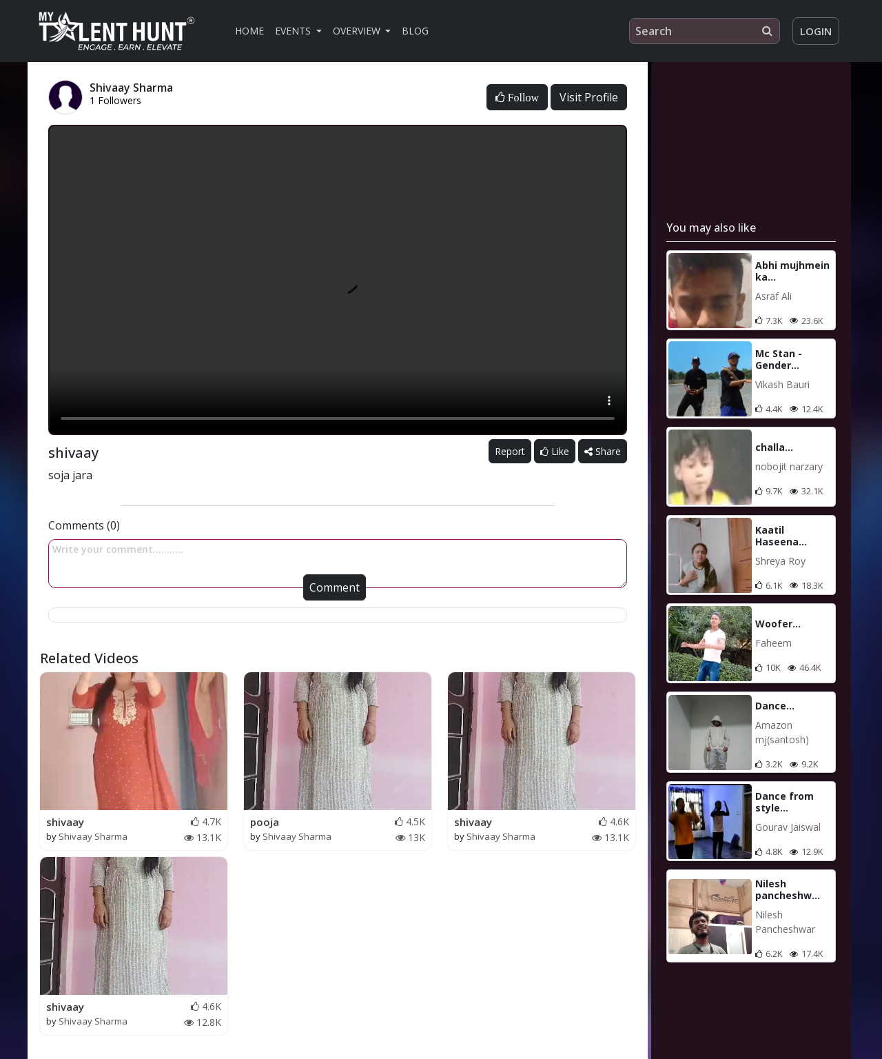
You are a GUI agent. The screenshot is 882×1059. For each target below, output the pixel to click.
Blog (415, 30)
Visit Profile (589, 97)
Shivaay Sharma (93, 836)
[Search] (704, 31)
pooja (264, 822)
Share (602, 451)
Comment (334, 587)
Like (554, 451)
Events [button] (294, 30)
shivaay (65, 822)
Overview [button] (358, 30)
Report (510, 451)
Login (816, 31)
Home (249, 30)
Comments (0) (84, 525)
